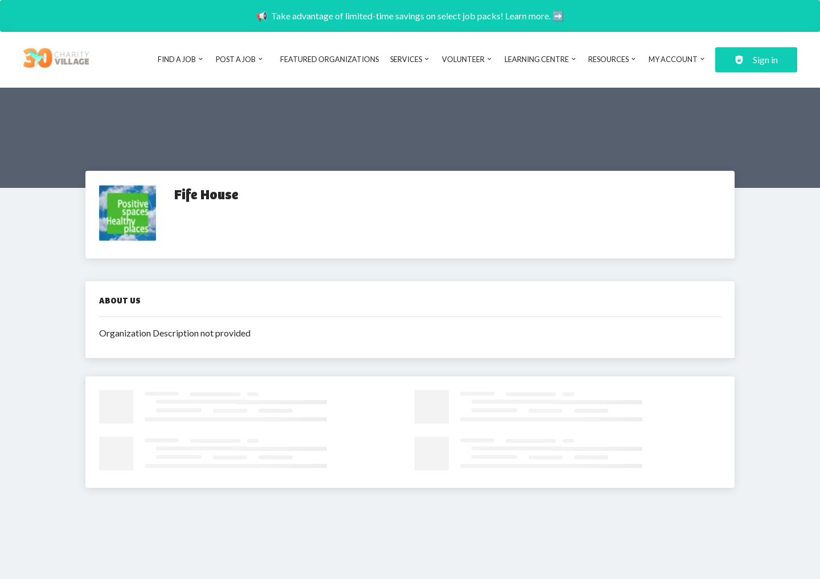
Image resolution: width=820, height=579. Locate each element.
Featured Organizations (329, 59)
